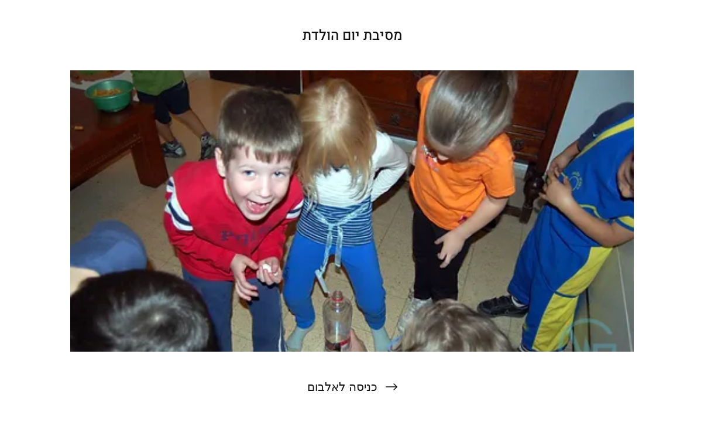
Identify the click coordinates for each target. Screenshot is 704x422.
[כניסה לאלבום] (352, 386)
